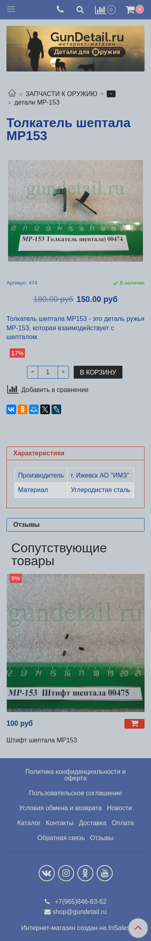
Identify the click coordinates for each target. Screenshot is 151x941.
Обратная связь (61, 837)
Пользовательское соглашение (75, 793)
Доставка (93, 822)
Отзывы (102, 837)
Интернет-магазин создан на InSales (75, 928)
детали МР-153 (37, 102)
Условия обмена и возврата (60, 808)
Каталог (29, 822)
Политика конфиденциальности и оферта (75, 775)
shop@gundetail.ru (79, 911)
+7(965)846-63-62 (80, 901)
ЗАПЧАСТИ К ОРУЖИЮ (61, 93)
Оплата (123, 822)
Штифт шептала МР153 (41, 740)
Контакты (60, 822)
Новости (119, 808)
